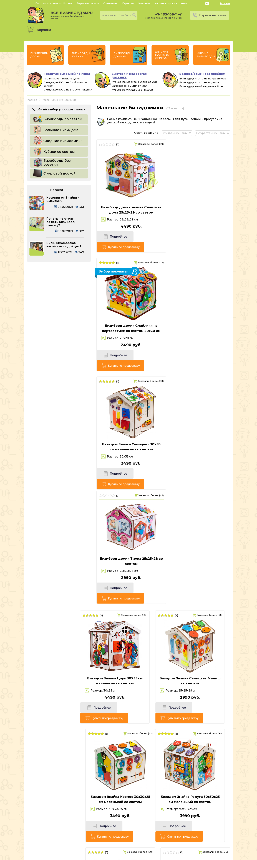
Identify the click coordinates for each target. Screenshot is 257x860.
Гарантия (128, 3)
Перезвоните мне (212, 15)
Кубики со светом (59, 152)
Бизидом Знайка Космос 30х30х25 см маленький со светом (198, 437)
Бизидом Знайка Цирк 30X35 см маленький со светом (59, 435)
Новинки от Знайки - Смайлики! (62, 199)
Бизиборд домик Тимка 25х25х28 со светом (198, 324)
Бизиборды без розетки (57, 163)
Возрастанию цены (211, 132)
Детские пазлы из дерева (162, 55)
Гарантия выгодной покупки (67, 74)
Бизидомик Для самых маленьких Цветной (198, 550)
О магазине (110, 3)
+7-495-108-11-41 (169, 14)
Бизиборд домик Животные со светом (59, 665)
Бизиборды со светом (62, 119)
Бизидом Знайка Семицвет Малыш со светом (128, 435)
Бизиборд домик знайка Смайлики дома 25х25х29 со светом (128, 212)
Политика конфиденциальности (205, 837)
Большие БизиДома (60, 130)
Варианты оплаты (88, 3)
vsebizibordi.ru (105, 856)
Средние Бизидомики (63, 141)
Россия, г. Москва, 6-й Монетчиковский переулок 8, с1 (67, 843)
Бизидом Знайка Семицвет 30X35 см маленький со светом (128, 324)
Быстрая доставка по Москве (53, 3)
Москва (225, 3)
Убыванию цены (174, 132)
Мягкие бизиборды (206, 55)
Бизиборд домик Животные (128, 663)
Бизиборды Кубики (81, 55)
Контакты (144, 3)
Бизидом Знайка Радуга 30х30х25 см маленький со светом (59, 553)
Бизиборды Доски (39, 55)
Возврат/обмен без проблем (202, 74)
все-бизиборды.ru (72, 15)
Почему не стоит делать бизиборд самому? (60, 222)
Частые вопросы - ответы (171, 3)
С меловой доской (59, 173)
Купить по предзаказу (144, 242)
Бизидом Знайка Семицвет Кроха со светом (128, 550)
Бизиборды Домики (123, 55)
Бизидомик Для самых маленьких (198, 665)
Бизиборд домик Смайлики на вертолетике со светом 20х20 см (198, 212)
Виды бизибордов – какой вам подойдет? (63, 244)
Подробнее (112, 242)
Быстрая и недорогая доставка (129, 75)
